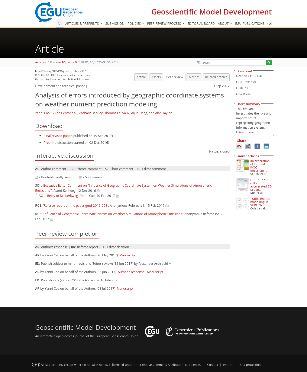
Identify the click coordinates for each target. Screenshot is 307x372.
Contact (212, 365)
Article (141, 77)
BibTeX (243, 88)
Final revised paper (58, 136)
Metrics (194, 77)
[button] (198, 62)
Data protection (250, 365)
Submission (114, 23)
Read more (246, 132)
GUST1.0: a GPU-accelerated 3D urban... (261, 185)
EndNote (244, 94)
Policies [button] (134, 23)
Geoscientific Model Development (211, 12)
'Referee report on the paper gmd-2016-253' (75, 205)
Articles (40, 62)
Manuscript (127, 255)
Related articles (216, 77)
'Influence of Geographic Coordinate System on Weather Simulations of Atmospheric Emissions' (113, 214)
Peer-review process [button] (164, 23)
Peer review (174, 77)
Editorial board (201, 23)
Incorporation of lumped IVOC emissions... (260, 166)
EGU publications (249, 23)
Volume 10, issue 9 (63, 62)
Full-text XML (247, 82)
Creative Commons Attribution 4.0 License (170, 365)
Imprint (228, 365)
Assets (156, 77)
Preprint (50, 142)
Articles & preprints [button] (82, 23)
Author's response (131, 272)
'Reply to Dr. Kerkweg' (62, 195)
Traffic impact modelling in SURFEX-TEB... (260, 202)
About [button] (223, 23)
